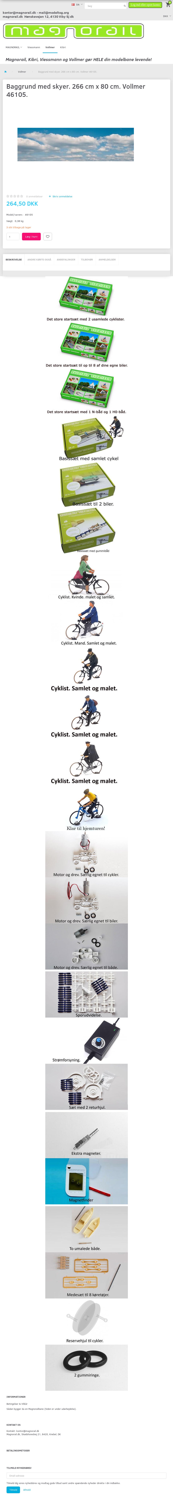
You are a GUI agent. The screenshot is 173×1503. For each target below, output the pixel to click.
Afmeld (27, 1489)
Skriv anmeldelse (62, 196)
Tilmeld (13, 1489)
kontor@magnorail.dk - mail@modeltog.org (36, 12)
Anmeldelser (107, 259)
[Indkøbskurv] (168, 4)
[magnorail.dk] (73, 30)
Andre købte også (39, 259)
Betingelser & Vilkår (17, 1403)
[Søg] (125, 6)
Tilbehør (87, 259)
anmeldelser (34, 196)
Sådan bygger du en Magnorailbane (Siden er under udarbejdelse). (41, 1408)
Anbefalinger (66, 259)
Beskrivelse (14, 259)
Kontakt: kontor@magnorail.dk (23, 1430)
